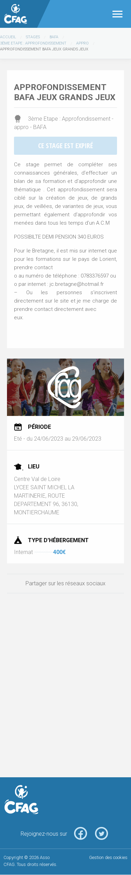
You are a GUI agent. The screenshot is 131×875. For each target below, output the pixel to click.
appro (82, 43)
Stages (33, 37)
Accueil (8, 37)
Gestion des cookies (108, 857)
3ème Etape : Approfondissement (33, 43)
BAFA (54, 37)
